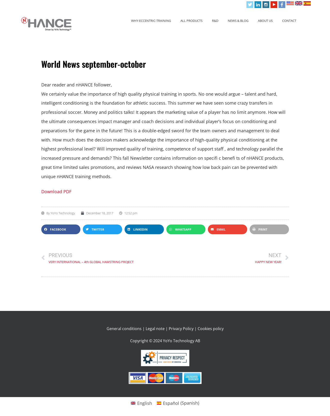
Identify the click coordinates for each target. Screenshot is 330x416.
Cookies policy (211, 328)
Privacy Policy (181, 328)
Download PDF (56, 191)
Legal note (155, 328)
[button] (61, 229)
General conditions (124, 328)
